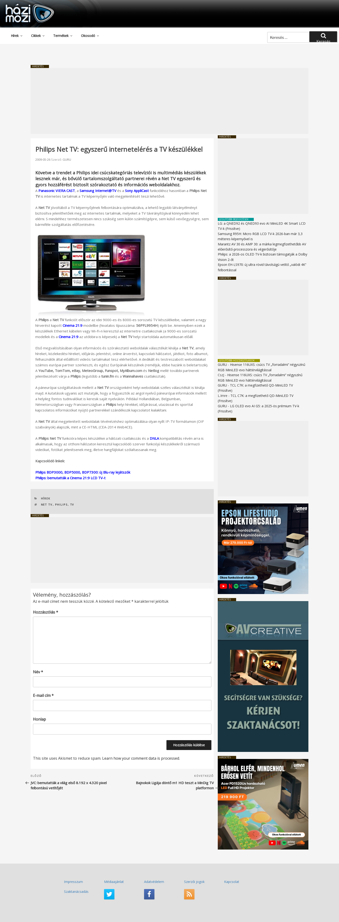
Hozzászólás (45, 612)
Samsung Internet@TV (98, 190)
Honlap (39, 719)
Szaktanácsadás (76, 891)
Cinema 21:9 (72, 325)
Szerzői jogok (194, 881)
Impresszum (73, 881)
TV (72, 504)
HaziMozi (23, 5)
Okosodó (90, 35)
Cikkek (38, 35)
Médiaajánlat (114, 881)
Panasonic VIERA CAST (56, 190)
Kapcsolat (231, 881)
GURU (67, 159)
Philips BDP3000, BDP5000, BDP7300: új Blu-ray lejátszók (82, 472)
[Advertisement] (169, 101)
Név (38, 672)
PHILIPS (61, 504)
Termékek (63, 35)
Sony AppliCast (137, 190)
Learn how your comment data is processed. (141, 758)
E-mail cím (43, 695)
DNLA (154, 438)
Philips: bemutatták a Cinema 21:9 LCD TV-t (70, 477)
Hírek (17, 35)
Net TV (47, 504)
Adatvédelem (154, 881)
